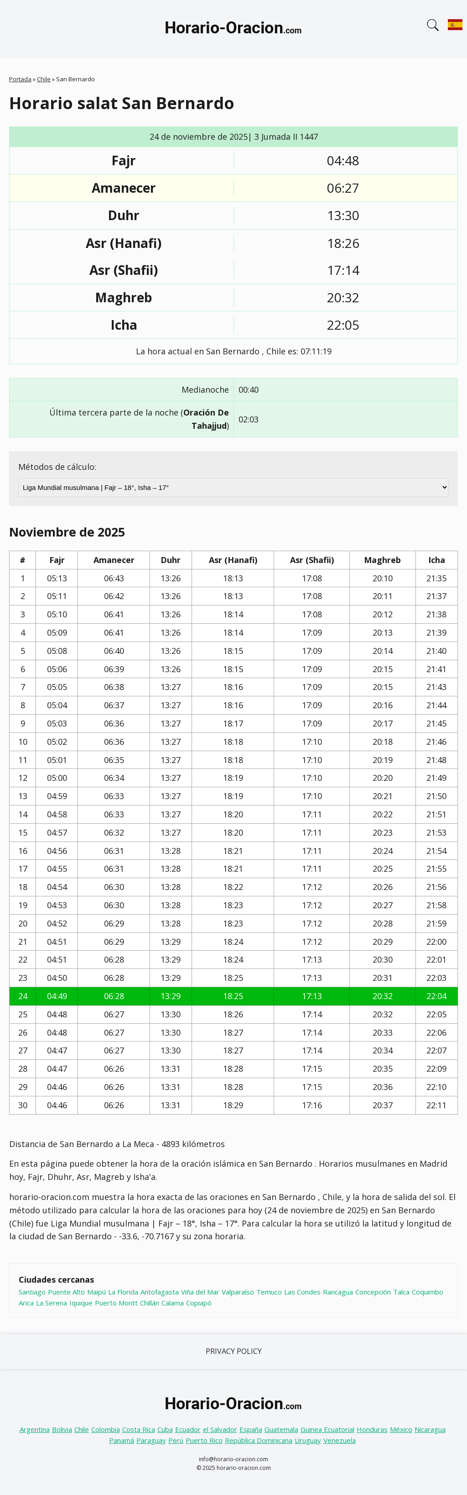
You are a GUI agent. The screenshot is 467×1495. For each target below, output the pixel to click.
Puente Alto (66, 1291)
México (401, 1429)
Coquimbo (427, 1291)
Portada (20, 79)
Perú (175, 1440)
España (250, 1429)
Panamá (121, 1440)
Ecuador (188, 1429)
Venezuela (339, 1440)
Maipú (96, 1291)
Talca (401, 1291)
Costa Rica (138, 1429)
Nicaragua (430, 1429)
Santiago (32, 1291)
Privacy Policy (234, 1351)
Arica (26, 1302)
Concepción (373, 1291)
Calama (172, 1302)
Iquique (81, 1302)
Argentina (35, 1429)
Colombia (105, 1429)
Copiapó (199, 1302)
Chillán (149, 1302)
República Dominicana (258, 1440)
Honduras (372, 1429)
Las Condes (302, 1291)
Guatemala (281, 1429)
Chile (44, 79)
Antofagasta (159, 1291)
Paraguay (151, 1440)
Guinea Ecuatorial (327, 1429)
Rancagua (338, 1291)
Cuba (165, 1429)
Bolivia (62, 1429)
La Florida (123, 1291)
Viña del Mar (200, 1291)
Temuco (269, 1291)
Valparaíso (238, 1291)
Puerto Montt (116, 1302)
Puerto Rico (204, 1440)
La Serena (51, 1302)
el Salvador (220, 1429)
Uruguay (308, 1440)
